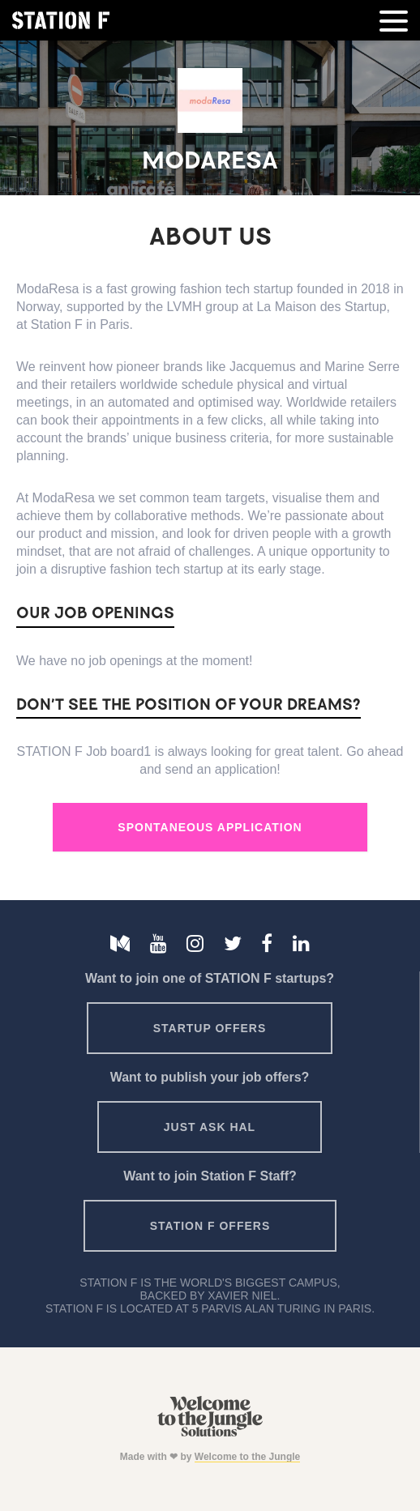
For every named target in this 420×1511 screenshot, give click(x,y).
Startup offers (210, 1028)
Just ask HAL (209, 1126)
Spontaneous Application (210, 827)
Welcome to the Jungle (247, 1456)
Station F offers (210, 1225)
